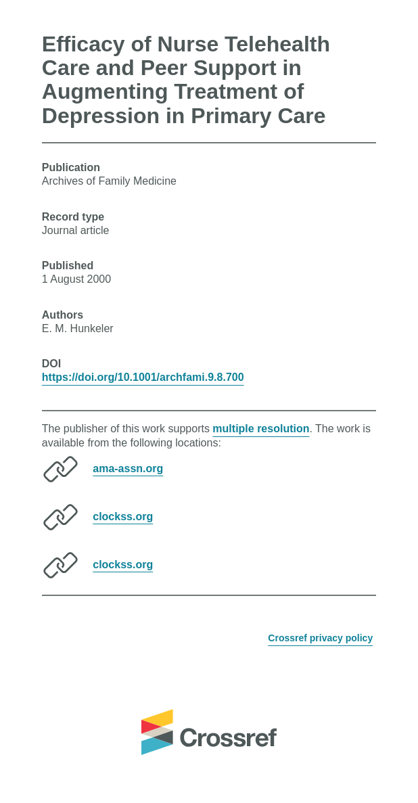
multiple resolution (260, 428)
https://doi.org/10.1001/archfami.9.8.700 (143, 377)
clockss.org (123, 516)
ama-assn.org (128, 468)
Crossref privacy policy (320, 638)
